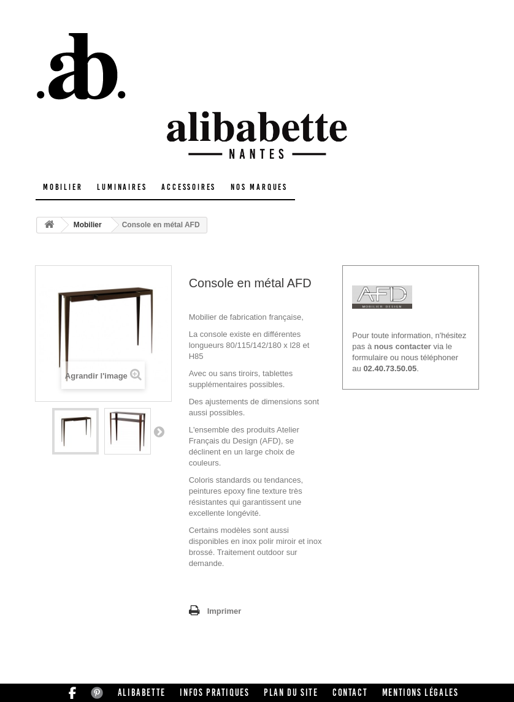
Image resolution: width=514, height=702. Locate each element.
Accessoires (188, 187)
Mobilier (62, 187)
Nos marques (259, 187)
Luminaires (122, 187)
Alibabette (142, 692)
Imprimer (224, 611)
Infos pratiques (214, 692)
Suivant (159, 431)
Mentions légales (420, 692)
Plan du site (291, 692)
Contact (349, 692)
